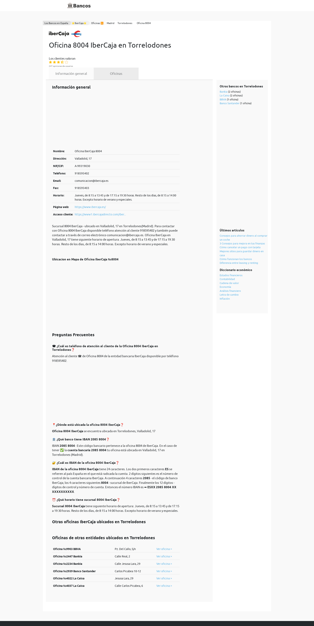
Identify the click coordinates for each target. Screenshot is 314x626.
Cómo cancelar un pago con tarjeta (240, 226)
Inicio (114, 5)
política (138, 614)
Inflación (225, 277)
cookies (152, 614)
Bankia (224, 70)
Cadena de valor (229, 261)
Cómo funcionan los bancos (236, 237)
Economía (225, 265)
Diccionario (129, 5)
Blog (143, 5)
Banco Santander (230, 82)
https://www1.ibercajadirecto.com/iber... (100, 193)
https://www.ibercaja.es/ (90, 185)
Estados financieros (231, 253)
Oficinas (153, 52)
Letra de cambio (229, 273)
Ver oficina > (164, 527)
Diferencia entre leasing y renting (239, 241)
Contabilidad (227, 257)
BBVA (223, 78)
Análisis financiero (230, 269)
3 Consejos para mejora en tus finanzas (242, 222)
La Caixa (225, 74)
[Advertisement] (116, 98)
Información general (108, 52)
